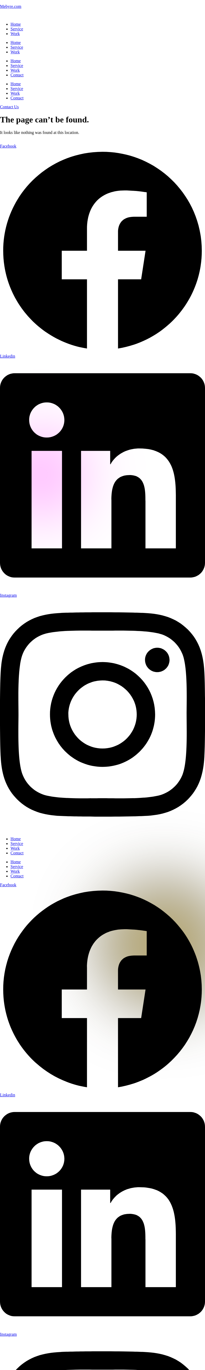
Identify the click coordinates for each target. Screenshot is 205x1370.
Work (15, 33)
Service (16, 29)
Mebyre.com (10, 6)
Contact (17, 75)
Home (15, 24)
